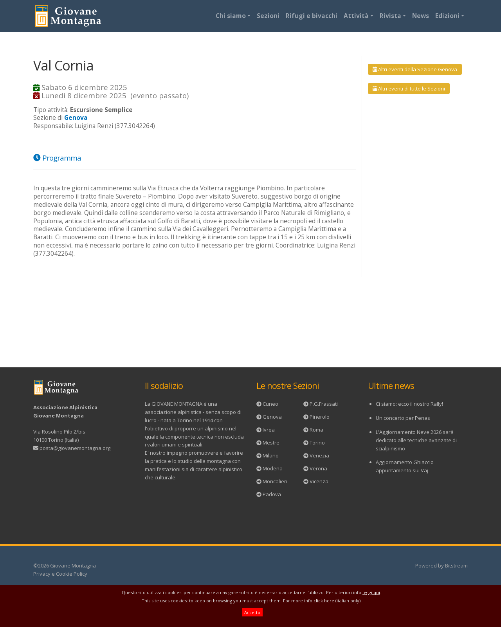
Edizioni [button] (447, 15)
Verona (318, 468)
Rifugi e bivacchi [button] (311, 15)
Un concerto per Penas (403, 417)
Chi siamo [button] (231, 15)
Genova (272, 416)
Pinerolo (320, 416)
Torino (317, 442)
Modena (273, 468)
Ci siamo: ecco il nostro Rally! (409, 403)
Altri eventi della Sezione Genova (415, 69)
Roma (316, 429)
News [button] (420, 15)
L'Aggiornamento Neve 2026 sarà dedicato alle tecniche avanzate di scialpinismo (416, 440)
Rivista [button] (390, 15)
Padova (272, 494)
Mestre (271, 442)
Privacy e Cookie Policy (60, 573)
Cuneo (270, 403)
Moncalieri (275, 481)
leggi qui (371, 592)
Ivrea (269, 429)
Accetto (252, 612)
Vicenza (319, 481)
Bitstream (456, 565)
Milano (271, 455)
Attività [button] (356, 15)
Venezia (319, 455)
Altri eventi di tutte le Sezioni (409, 88)
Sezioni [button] (268, 15)
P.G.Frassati (324, 403)
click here (324, 601)
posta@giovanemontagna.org (75, 448)
